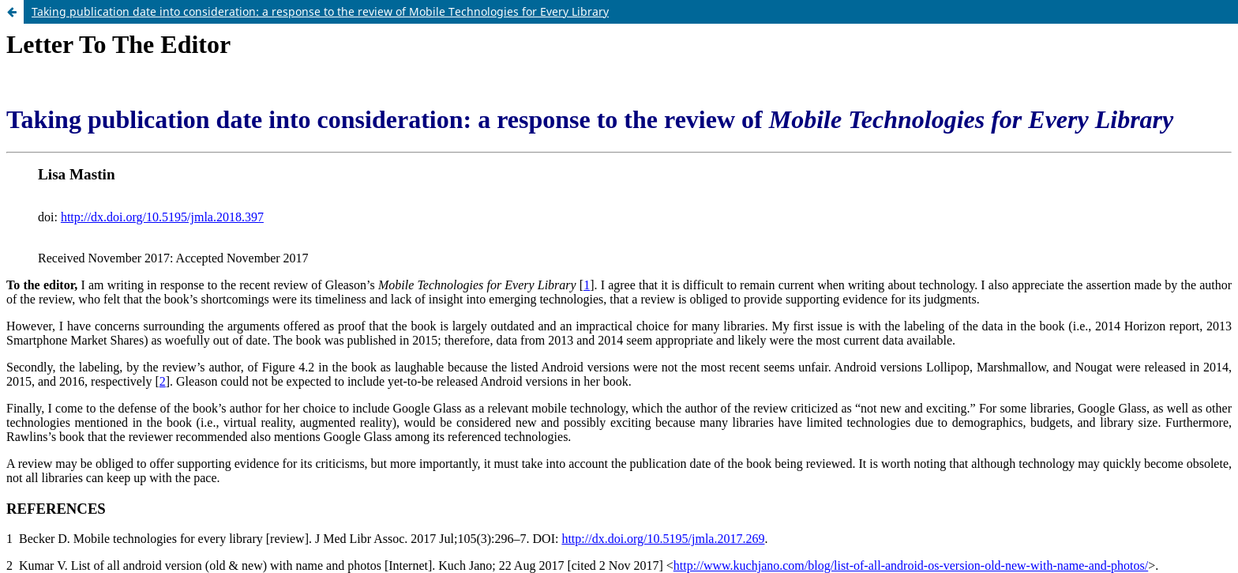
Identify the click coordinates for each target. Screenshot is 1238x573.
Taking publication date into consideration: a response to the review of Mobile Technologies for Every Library (320, 11)
